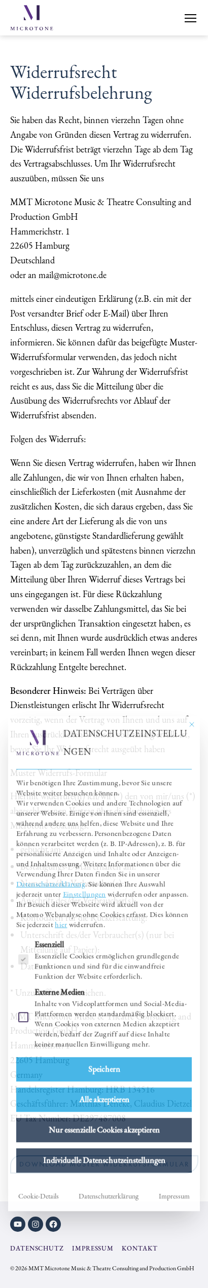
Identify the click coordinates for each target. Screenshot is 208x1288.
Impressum (174, 1069)
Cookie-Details (38, 1069)
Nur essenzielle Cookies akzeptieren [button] (104, 1003)
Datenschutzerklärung (50, 757)
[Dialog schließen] (192, 598)
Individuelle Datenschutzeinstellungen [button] (104, 1033)
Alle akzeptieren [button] (104, 972)
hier (61, 797)
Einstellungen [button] (84, 767)
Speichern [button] (104, 942)
